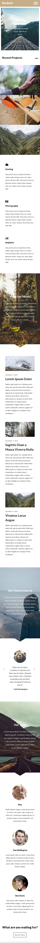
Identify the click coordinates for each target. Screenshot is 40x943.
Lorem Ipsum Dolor (18, 379)
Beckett (7, 3)
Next (36, 28)
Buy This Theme (20, 935)
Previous (3, 28)
